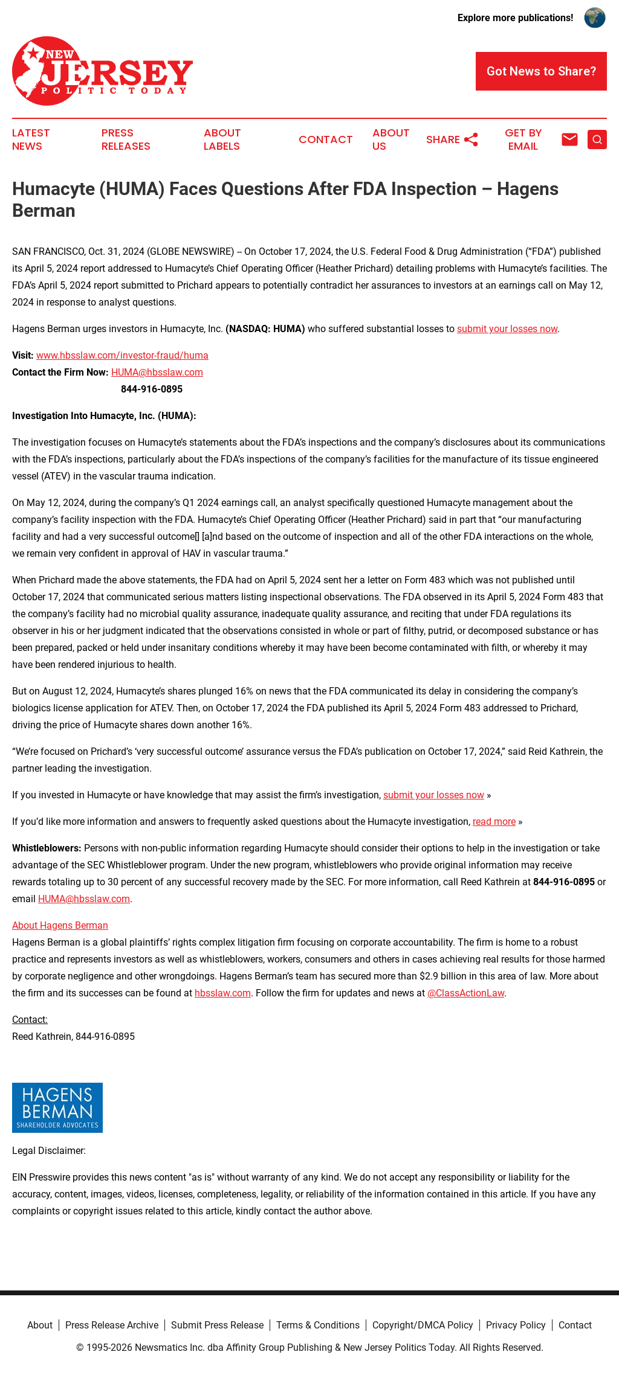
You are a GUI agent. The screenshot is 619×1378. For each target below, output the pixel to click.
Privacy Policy (516, 1325)
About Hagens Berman (60, 925)
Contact (326, 139)
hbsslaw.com (223, 993)
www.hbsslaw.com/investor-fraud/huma (122, 355)
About (40, 1325)
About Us (391, 139)
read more (494, 821)
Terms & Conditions (318, 1325)
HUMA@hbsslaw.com (157, 372)
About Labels (222, 139)
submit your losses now (507, 329)
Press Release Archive (111, 1325)
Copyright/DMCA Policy (422, 1325)
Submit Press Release (217, 1325)
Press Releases (126, 139)
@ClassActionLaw (465, 993)
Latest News (31, 139)
